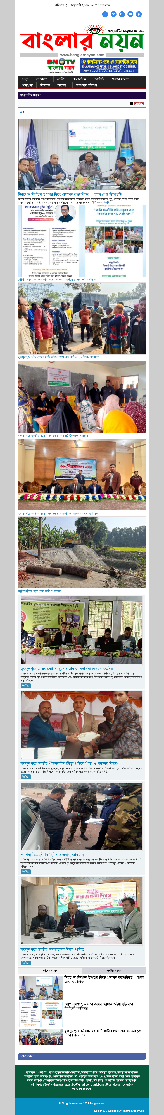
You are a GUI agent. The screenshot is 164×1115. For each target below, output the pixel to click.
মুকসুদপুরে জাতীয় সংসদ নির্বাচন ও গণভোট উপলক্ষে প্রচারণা (53, 436)
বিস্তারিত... (108, 202)
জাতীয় (61, 79)
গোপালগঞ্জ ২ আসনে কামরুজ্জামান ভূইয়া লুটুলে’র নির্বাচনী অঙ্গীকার (57, 280)
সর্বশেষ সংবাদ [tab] (49, 971)
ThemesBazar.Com (133, 1110)
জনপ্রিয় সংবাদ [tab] (114, 971)
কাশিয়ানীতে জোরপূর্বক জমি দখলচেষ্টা (39, 591)
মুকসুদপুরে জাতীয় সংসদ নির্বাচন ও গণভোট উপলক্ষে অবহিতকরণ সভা (58, 513)
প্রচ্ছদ (25, 79)
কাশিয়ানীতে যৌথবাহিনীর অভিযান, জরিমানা (53, 854)
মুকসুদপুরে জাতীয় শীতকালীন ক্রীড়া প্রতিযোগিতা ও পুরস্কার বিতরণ (70, 763)
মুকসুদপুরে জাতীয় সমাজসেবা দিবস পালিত (52, 949)
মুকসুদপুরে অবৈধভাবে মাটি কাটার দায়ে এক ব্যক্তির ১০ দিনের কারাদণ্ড (58, 357)
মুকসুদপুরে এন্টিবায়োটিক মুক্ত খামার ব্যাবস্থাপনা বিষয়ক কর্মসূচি (67, 668)
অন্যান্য (63, 85)
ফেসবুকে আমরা (27, 1056)
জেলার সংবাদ (120, 79)
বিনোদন (45, 85)
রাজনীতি (99, 79)
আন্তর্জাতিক (79, 79)
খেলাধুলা (27, 85)
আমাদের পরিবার (86, 85)
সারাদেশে (43, 79)
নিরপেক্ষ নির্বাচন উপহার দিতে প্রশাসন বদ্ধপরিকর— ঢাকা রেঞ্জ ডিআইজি (70, 194)
